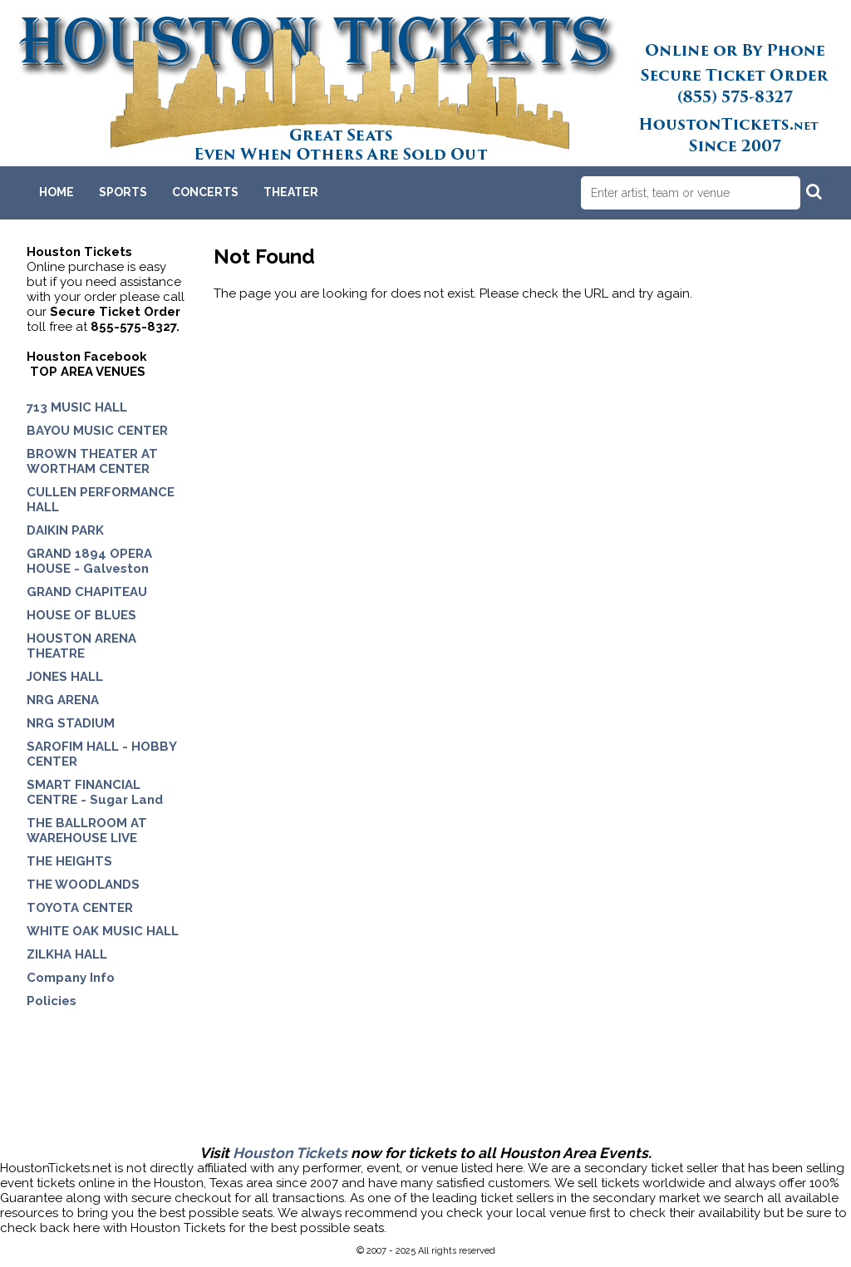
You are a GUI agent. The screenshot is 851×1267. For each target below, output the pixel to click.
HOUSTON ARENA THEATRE (81, 646)
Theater (290, 192)
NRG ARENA (63, 700)
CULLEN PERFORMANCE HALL (101, 500)
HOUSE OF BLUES (81, 615)
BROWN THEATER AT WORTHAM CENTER (92, 461)
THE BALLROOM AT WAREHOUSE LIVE (87, 830)
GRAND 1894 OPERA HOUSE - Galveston (89, 561)
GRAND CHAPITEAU (87, 591)
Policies (51, 1000)
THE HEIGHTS (69, 861)
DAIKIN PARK (65, 530)
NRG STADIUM (71, 723)
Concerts (205, 192)
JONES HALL (65, 676)
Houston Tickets (290, 1153)
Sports (123, 192)
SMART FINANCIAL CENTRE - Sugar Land (95, 792)
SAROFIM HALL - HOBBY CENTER (101, 754)
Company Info (71, 977)
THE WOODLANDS (83, 884)
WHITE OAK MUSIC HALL (103, 931)
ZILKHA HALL (67, 954)
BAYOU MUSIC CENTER (97, 430)
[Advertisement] (425, 1091)
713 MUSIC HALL (77, 407)
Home (56, 192)
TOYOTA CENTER (80, 907)
